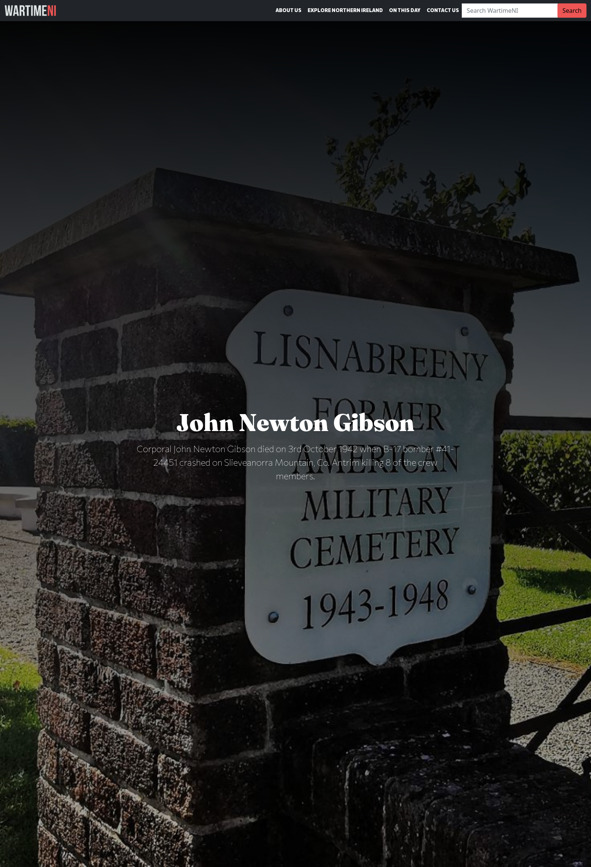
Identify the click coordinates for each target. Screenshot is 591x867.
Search (572, 10)
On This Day (405, 10)
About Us (289, 10)
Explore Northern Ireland (345, 10)
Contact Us (443, 10)
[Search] (510, 10)
